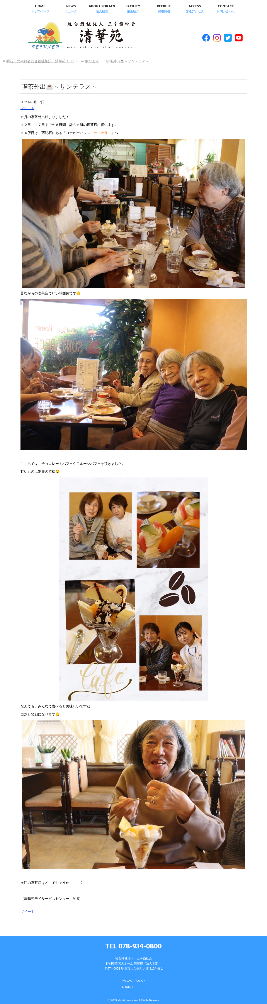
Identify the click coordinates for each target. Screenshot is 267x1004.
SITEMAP (127, 982)
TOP (40, 57)
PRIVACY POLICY (133, 976)
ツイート (27, 103)
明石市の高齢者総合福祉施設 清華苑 (70, 35)
